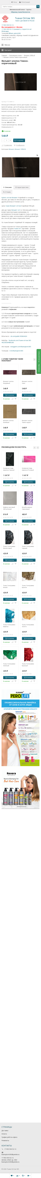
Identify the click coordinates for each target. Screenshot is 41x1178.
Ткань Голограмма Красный (28, 665)
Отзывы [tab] (7, 192)
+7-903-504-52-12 (10, 1149)
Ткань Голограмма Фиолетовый (9, 547)
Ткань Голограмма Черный (28, 547)
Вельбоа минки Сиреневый (27, 508)
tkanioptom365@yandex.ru (10, 1154)
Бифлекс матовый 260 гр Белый (9, 508)
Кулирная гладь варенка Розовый (28, 469)
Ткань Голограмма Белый (9, 586)
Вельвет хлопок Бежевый (8, 421)
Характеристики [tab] (21, 187)
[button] (34, 359)
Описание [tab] (7, 187)
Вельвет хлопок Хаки (27, 382)
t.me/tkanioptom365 (16, 351)
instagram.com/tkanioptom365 (20, 347)
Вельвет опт (15, 210)
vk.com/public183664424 (19, 336)
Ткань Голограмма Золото (28, 625)
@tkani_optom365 (15, 33)
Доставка (5, 1130)
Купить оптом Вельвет (10, 198)
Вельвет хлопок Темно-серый (27, 421)
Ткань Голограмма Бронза (28, 586)
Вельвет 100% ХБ (20, 149)
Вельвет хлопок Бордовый (8, 382)
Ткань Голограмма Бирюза (9, 625)
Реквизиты (5, 1140)
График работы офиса (9, 1137)
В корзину (18, 140)
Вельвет (11, 149)
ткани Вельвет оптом (13, 206)
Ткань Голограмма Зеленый (9, 665)
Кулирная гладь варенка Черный (8, 469)
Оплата (4, 1134)
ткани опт (17, 229)
